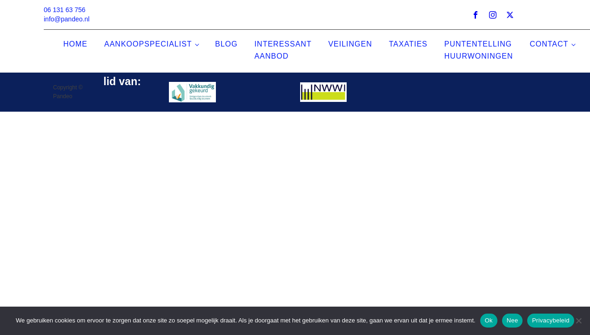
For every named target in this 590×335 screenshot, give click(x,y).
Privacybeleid (551, 320)
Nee (512, 320)
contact (549, 44)
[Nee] (578, 320)
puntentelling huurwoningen (478, 50)
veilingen (350, 44)
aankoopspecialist (148, 44)
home (75, 44)
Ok (489, 320)
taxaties (408, 44)
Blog (226, 44)
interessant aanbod (283, 50)
